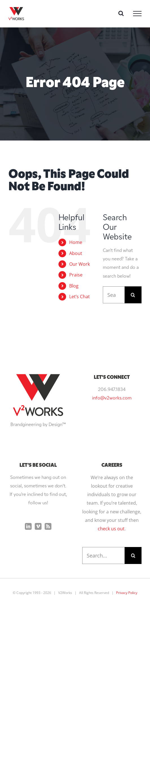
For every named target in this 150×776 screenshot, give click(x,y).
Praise (75, 275)
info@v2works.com (112, 398)
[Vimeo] (38, 526)
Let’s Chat (79, 296)
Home (75, 242)
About (75, 253)
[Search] (133, 294)
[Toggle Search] (121, 13)
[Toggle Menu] (137, 13)
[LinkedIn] (28, 526)
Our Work (79, 264)
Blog (74, 286)
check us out (111, 529)
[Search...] (114, 294)
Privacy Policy (126, 592)
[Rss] (48, 526)
